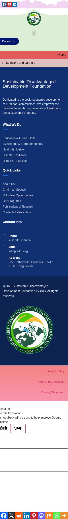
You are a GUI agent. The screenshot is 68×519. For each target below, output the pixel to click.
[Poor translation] (18, 428)
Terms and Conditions (50, 381)
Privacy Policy (55, 371)
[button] (34, 33)
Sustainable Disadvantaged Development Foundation (29, 84)
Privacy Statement (52, 392)
